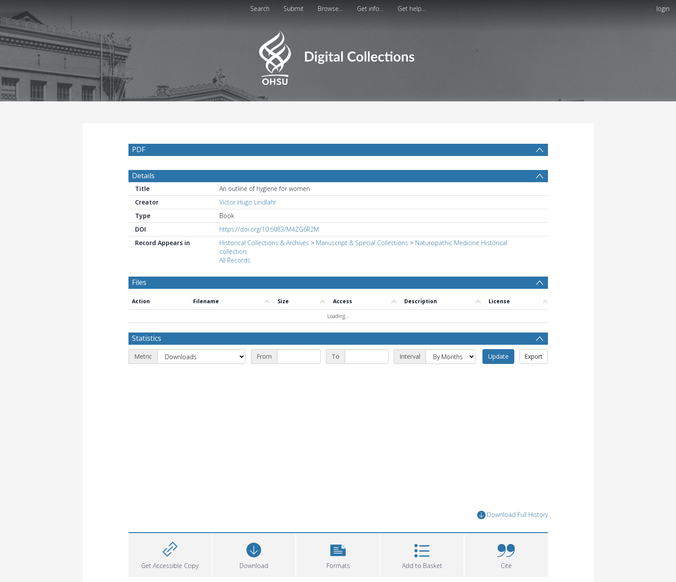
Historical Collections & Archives (264, 243)
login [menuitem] (662, 8)
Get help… (412, 8)
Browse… (330, 8)
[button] (337, 554)
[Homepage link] (338, 55)
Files (139, 282)
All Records (234, 260)
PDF (138, 149)
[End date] (366, 356)
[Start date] (299, 356)
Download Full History (512, 515)
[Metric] (201, 356)
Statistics (146, 338)
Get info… (370, 8)
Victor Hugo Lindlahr (247, 202)
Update (498, 356)
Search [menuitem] (260, 8)
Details (143, 175)
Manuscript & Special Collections (362, 243)
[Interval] (450, 356)
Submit (294, 8)
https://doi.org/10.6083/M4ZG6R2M (269, 229)
